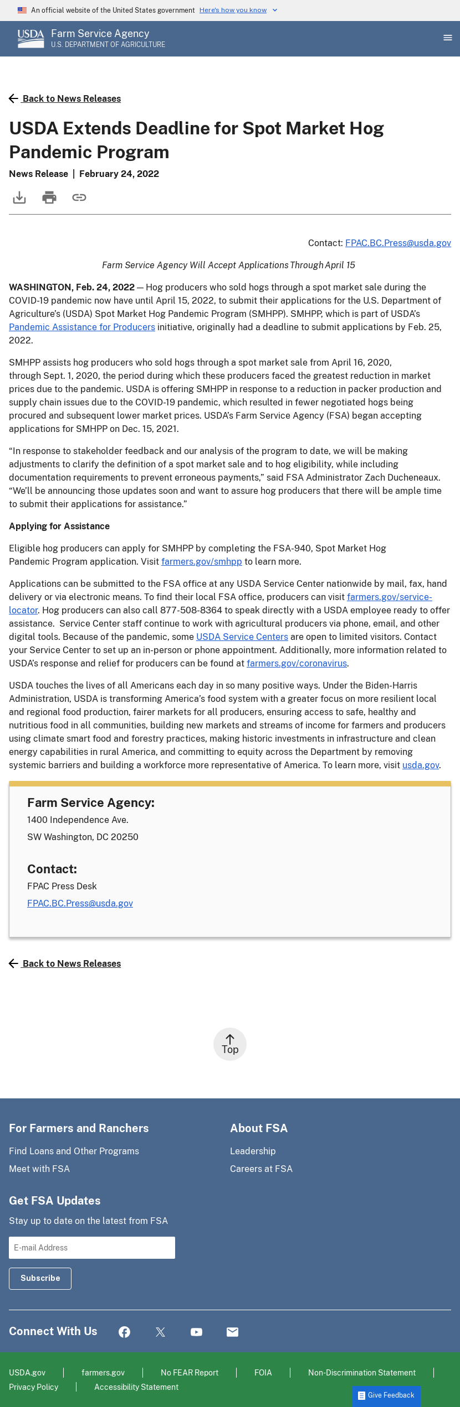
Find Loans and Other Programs (74, 1151)
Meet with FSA (39, 1169)
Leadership (253, 1151)
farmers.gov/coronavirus (297, 663)
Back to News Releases (65, 98)
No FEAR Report (189, 1372)
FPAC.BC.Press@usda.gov (398, 243)
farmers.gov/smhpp (201, 561)
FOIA (263, 1372)
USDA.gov (27, 1372)
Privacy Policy (33, 1387)
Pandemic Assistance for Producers (82, 327)
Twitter (160, 1333)
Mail (232, 1333)
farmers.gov (103, 1372)
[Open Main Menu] (446, 38)
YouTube (196, 1333)
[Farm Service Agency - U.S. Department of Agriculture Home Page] (108, 39)
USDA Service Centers (242, 637)
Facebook (124, 1333)
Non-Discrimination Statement (362, 1372)
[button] (386, 1396)
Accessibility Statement (136, 1387)
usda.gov (420, 765)
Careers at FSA (261, 1169)
